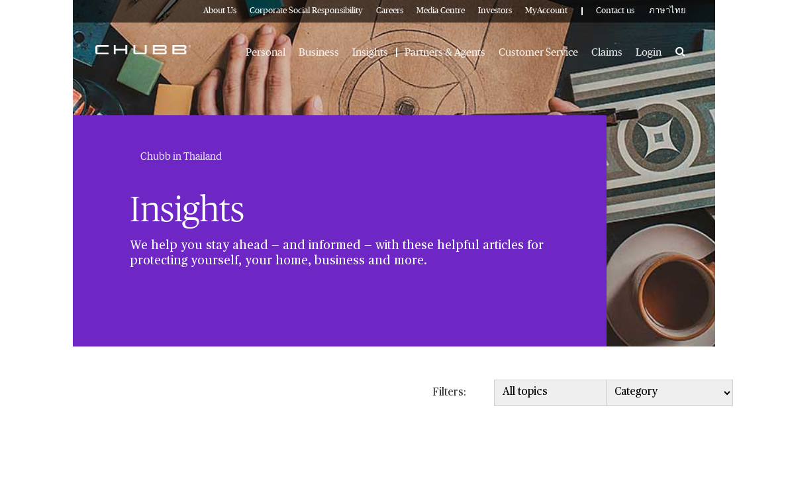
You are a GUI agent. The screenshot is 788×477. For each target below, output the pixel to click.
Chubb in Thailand (181, 156)
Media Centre (441, 11)
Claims (606, 52)
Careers (389, 11)
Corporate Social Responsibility (306, 11)
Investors (495, 11)
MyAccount (546, 11)
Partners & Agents (445, 52)
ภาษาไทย (667, 11)
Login (649, 52)
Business (319, 52)
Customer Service (538, 52)
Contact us (615, 11)
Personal (265, 52)
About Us (219, 11)
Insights (370, 52)
